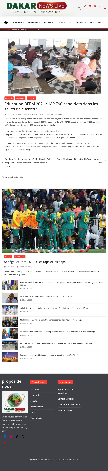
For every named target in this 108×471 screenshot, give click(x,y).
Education (31, 98)
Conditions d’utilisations (69, 404)
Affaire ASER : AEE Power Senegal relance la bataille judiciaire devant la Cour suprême (56, 343)
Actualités (9, 98)
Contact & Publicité (66, 398)
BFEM (36, 114)
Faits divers (95, 22)
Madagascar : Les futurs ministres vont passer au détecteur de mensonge (51, 320)
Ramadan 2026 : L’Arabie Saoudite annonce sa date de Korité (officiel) (49, 355)
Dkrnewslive (20, 98)
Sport (60, 22)
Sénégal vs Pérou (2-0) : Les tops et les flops (35, 262)
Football (8, 256)
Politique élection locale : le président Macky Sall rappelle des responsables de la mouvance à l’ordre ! (26, 163)
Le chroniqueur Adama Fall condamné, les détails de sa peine (46, 296)
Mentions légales (65, 410)
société (47, 22)
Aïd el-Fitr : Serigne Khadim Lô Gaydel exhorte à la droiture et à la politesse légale (54, 308)
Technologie (36, 418)
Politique (17, 22)
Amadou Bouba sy (24, 114)
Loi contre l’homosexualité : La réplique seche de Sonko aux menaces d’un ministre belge (57, 331)
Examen (50, 114)
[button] (23, 22)
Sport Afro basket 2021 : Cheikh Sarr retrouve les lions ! (81, 161)
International (76, 22)
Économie (33, 22)
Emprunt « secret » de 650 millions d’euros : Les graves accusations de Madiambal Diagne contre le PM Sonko (61, 283)
